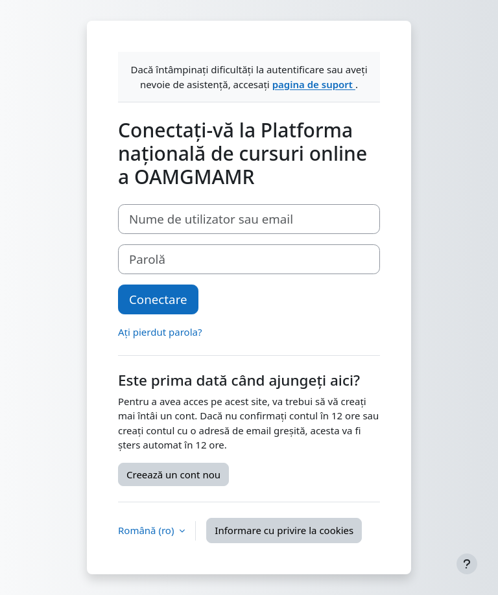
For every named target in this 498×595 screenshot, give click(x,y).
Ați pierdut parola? (160, 331)
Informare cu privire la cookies (284, 530)
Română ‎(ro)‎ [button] (147, 530)
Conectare (158, 299)
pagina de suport (313, 84)
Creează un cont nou (173, 474)
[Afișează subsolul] (466, 564)
